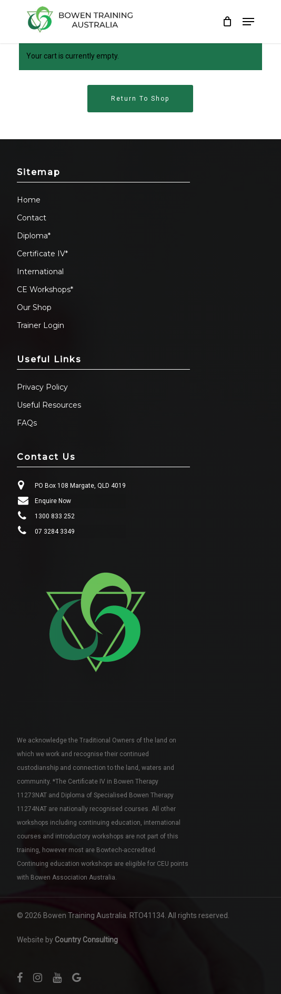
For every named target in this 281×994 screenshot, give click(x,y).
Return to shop (140, 98)
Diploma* (34, 235)
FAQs (27, 423)
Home (29, 200)
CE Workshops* (45, 289)
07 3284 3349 (55, 531)
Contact (31, 218)
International (40, 271)
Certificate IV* (42, 253)
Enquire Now (53, 501)
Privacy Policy (42, 387)
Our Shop (34, 307)
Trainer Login (40, 325)
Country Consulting (86, 939)
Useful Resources (49, 405)
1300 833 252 (55, 516)
